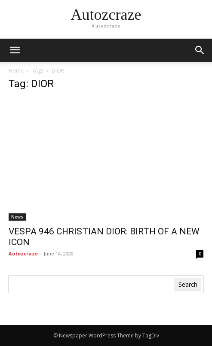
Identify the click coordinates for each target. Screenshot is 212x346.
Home (16, 70)
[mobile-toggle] (14, 50)
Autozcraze (23, 253)
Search (187, 284)
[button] (200, 50)
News (17, 217)
